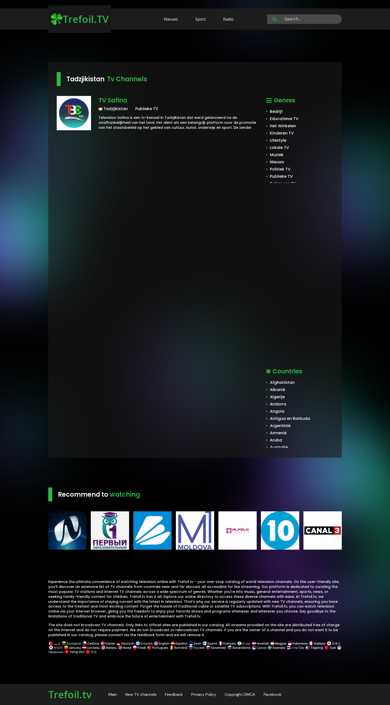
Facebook (273, 694)
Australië (279, 447)
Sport (200, 19)
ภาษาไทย (295, 648)
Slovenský (216, 648)
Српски (259, 648)
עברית (244, 643)
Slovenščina (239, 648)
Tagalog (314, 648)
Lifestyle (278, 140)
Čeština (91, 643)
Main (112, 694)
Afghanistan (282, 382)
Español (179, 643)
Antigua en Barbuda (290, 418)
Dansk (108, 643)
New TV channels (140, 694)
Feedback (174, 694)
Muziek (277, 155)
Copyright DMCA (240, 694)
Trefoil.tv (70, 694)
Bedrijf (276, 111)
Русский (196, 648)
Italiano (317, 643)
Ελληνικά (144, 643)
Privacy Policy (203, 694)
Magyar (278, 643)
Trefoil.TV (80, 19)
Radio (228, 19)
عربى (54, 643)
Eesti (195, 643)
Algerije (277, 397)
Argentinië (280, 426)
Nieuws (171, 19)
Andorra (278, 404)
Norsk (125, 648)
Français (227, 643)
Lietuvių (72, 648)
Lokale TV (279, 147)
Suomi (210, 643)
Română (178, 648)
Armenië (278, 433)
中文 (91, 652)
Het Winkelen (283, 126)
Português (158, 648)
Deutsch (125, 643)
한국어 (55, 648)
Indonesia (297, 643)
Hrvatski (260, 643)
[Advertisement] (195, 47)
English (161, 643)
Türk (330, 648)
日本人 (333, 643)
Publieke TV (281, 176)
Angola (277, 411)
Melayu (109, 648)
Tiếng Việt (74, 652)
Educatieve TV (284, 119)
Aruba (276, 440)
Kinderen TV (282, 133)
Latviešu (91, 648)
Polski (139, 648)
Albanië (277, 390)
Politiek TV (280, 169)
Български (71, 643)
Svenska (276, 648)
